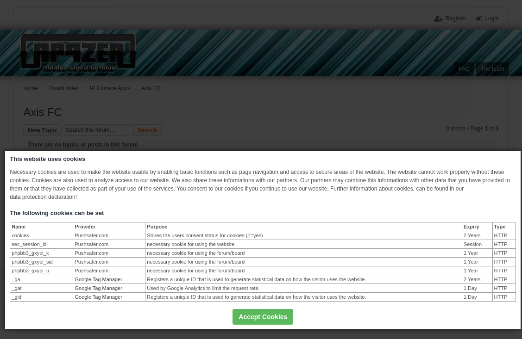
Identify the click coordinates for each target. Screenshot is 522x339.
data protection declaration (42, 197)
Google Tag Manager (98, 279)
